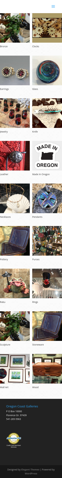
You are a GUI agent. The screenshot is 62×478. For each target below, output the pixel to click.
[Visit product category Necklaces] (15, 201)
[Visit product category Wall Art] (15, 372)
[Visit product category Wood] (47, 372)
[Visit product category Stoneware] (47, 329)
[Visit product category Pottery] (15, 244)
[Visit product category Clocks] (47, 31)
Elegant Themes (30, 469)
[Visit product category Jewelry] (15, 116)
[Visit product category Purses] (47, 244)
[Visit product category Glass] (47, 73)
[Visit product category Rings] (47, 286)
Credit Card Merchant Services (13, 446)
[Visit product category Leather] (15, 159)
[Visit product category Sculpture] (15, 329)
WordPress (31, 473)
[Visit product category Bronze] (15, 31)
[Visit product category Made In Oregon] (47, 159)
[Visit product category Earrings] (15, 73)
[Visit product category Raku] (15, 286)
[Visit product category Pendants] (47, 201)
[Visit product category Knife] (47, 116)
